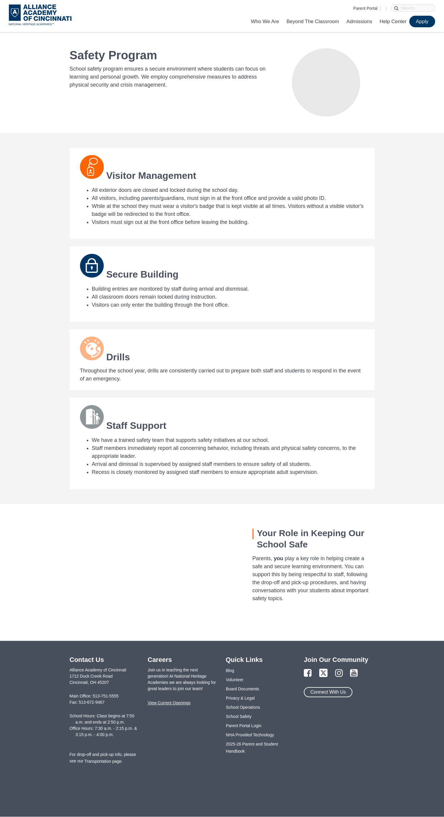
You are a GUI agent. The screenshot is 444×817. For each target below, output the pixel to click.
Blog (230, 670)
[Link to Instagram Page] (339, 673)
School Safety (238, 716)
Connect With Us (328, 692)
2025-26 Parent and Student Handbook (252, 748)
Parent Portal (365, 8)
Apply (422, 21)
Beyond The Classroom (312, 21)
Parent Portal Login (243, 725)
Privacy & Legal (240, 698)
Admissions (359, 21)
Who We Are (265, 21)
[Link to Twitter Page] (323, 673)
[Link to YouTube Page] (354, 673)
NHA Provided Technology (250, 734)
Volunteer (234, 679)
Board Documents (242, 689)
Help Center (393, 21)
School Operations (243, 707)
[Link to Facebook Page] (308, 673)
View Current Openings (169, 702)
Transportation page (103, 761)
